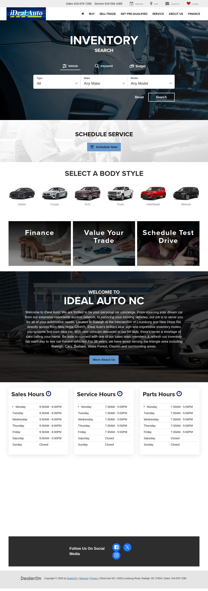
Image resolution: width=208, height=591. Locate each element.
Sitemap (83, 580)
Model (134, 78)
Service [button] (158, 14)
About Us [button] (176, 14)
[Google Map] (104, 493)
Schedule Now (104, 148)
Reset (139, 97)
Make (87, 78)
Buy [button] (92, 14)
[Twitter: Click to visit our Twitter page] (127, 550)
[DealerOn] (31, 580)
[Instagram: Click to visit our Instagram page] (116, 558)
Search (161, 97)
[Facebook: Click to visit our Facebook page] (116, 550)
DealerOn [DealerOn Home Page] (72, 580)
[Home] (83, 13)
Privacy (94, 580)
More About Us (104, 362)
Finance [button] (194, 14)
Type (39, 78)
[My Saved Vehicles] (192, 4)
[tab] (71, 65)
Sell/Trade (108, 14)
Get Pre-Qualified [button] (134, 14)
